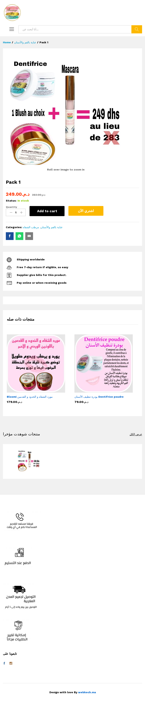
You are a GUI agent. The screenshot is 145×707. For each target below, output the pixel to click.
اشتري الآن (86, 211)
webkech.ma (87, 692)
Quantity (11, 207)
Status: (11, 200)
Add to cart (47, 211)
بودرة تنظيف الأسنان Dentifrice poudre (99, 396)
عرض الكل (136, 434)
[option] (38, 370)
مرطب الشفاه (31, 227)
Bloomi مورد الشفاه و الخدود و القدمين (30, 396)
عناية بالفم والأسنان (52, 227)
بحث (136, 29)
